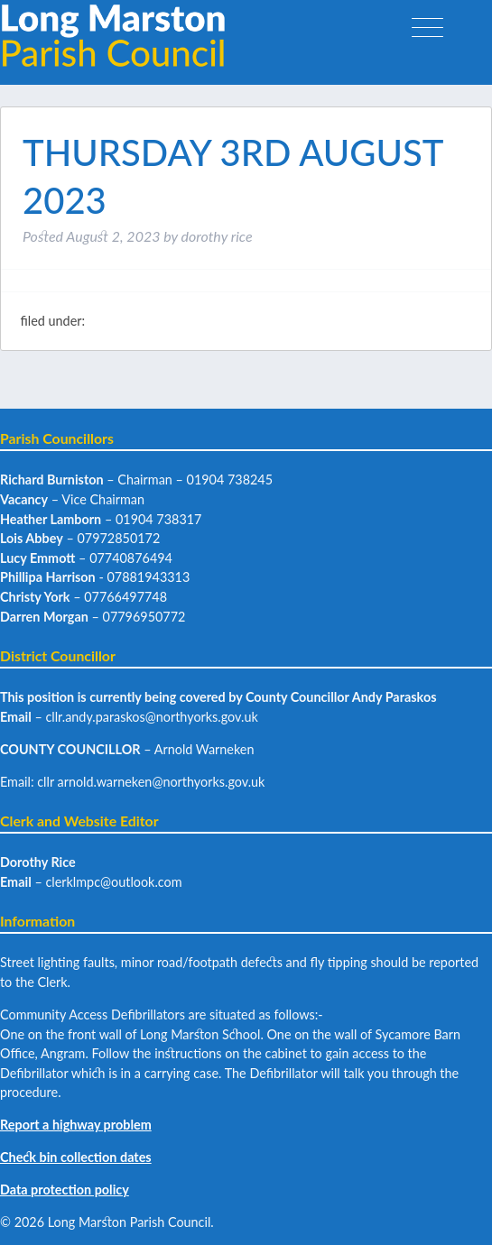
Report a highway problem (76, 1124)
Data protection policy (64, 1189)
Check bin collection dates (76, 1157)
